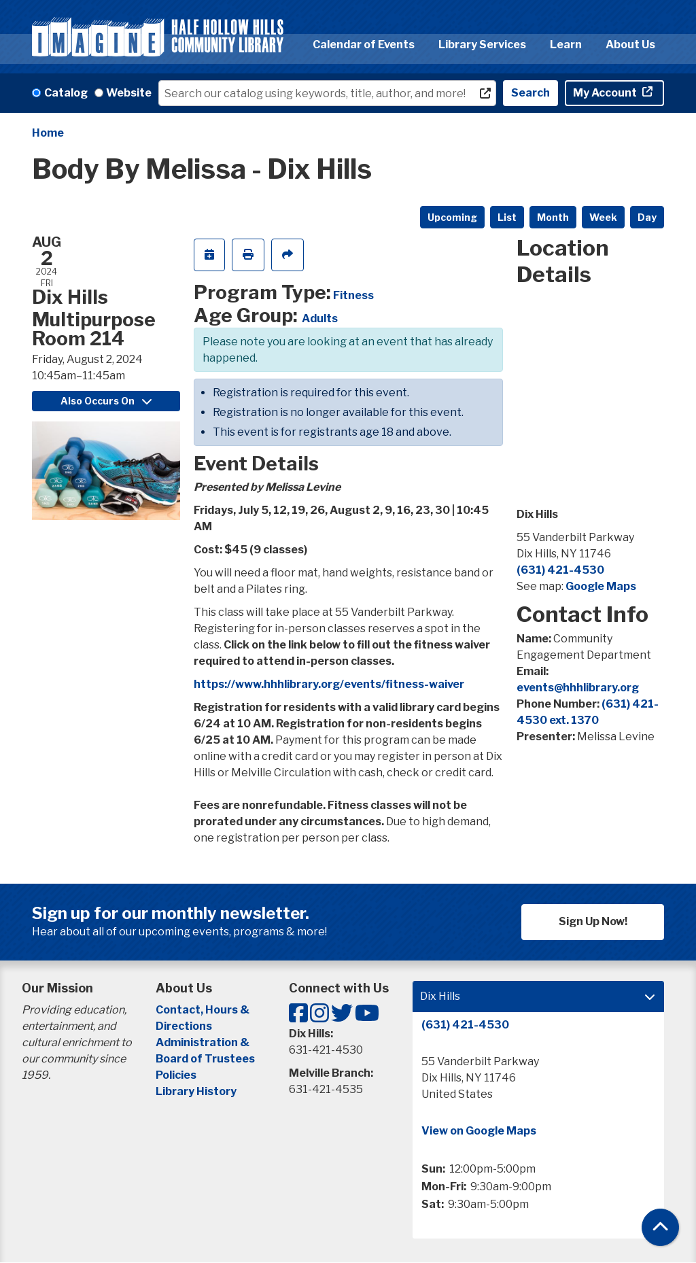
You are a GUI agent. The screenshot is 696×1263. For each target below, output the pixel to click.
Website (129, 92)
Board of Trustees (205, 1058)
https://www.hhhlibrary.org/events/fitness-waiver (329, 684)
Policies (176, 1075)
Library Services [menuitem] (482, 44)
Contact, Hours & (203, 1009)
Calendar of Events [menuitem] (364, 44)
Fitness (353, 295)
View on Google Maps (478, 1130)
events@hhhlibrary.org (578, 687)
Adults (320, 318)
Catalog (66, 92)
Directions (184, 1026)
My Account (606, 92)
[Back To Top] (660, 1227)
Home (48, 132)
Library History (196, 1091)
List (507, 217)
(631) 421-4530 (560, 570)
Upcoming (452, 217)
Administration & (203, 1042)
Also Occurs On (106, 400)
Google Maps (601, 586)
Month (553, 217)
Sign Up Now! (593, 921)
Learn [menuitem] (566, 44)
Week (603, 217)
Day (647, 217)
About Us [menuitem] (630, 44)
